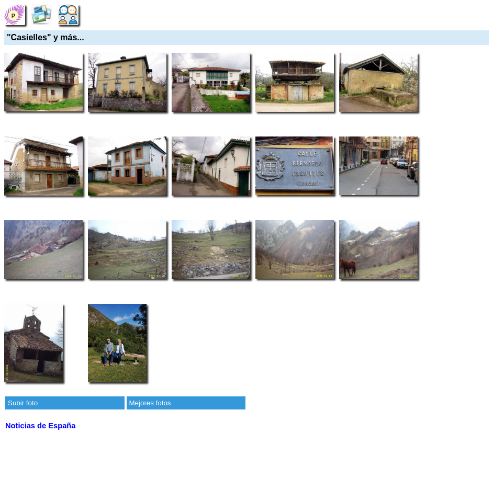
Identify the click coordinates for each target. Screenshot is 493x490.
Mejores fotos (150, 403)
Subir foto (23, 403)
